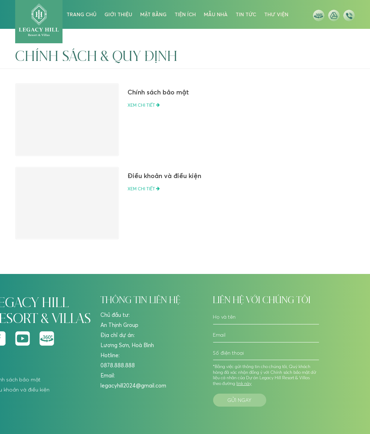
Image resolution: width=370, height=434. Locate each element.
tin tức (246, 14)
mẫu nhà (216, 14)
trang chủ (81, 14)
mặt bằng (153, 14)
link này (243, 383)
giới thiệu (118, 14)
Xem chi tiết (144, 105)
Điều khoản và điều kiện (164, 176)
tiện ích (185, 14)
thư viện (276, 14)
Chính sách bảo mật (158, 92)
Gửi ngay (239, 400)
